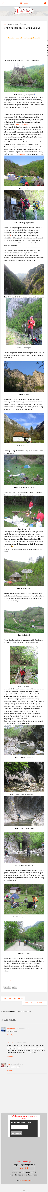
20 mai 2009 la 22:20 (23, 1028)
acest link (24, 1168)
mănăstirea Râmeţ (22, 124)
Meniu (24, 3)
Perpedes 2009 (20, 154)
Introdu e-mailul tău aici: (22, 1122)
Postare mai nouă (13, 998)
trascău (7, 980)
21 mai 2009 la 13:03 (17, 1064)
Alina (8, 1064)
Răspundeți (10, 1035)
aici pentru (26, 1180)
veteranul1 (10, 1043)
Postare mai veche (34, 1003)
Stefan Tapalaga (11, 1028)
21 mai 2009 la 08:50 (20, 1043)
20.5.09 (23, 24)
